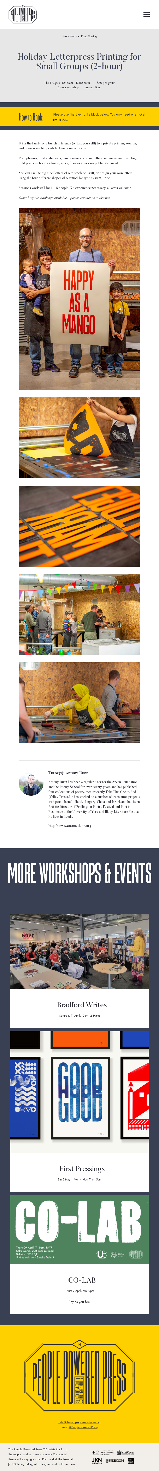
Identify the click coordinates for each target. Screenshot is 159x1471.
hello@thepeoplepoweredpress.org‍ (79, 1422)
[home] (22, 14)
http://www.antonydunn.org (69, 826)
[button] (146, 14)
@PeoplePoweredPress (83, 1427)
